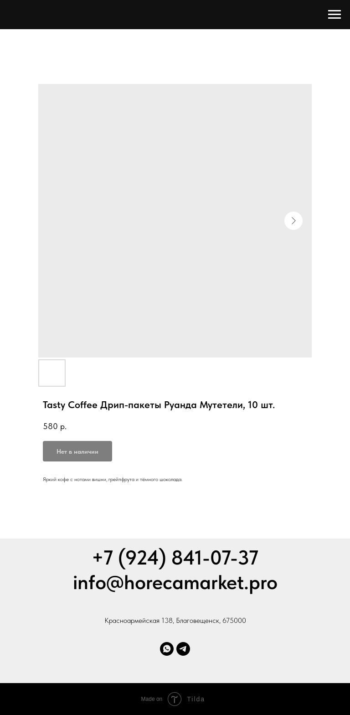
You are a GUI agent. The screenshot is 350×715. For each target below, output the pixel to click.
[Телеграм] (183, 649)
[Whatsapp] (167, 649)
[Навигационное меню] (334, 14)
